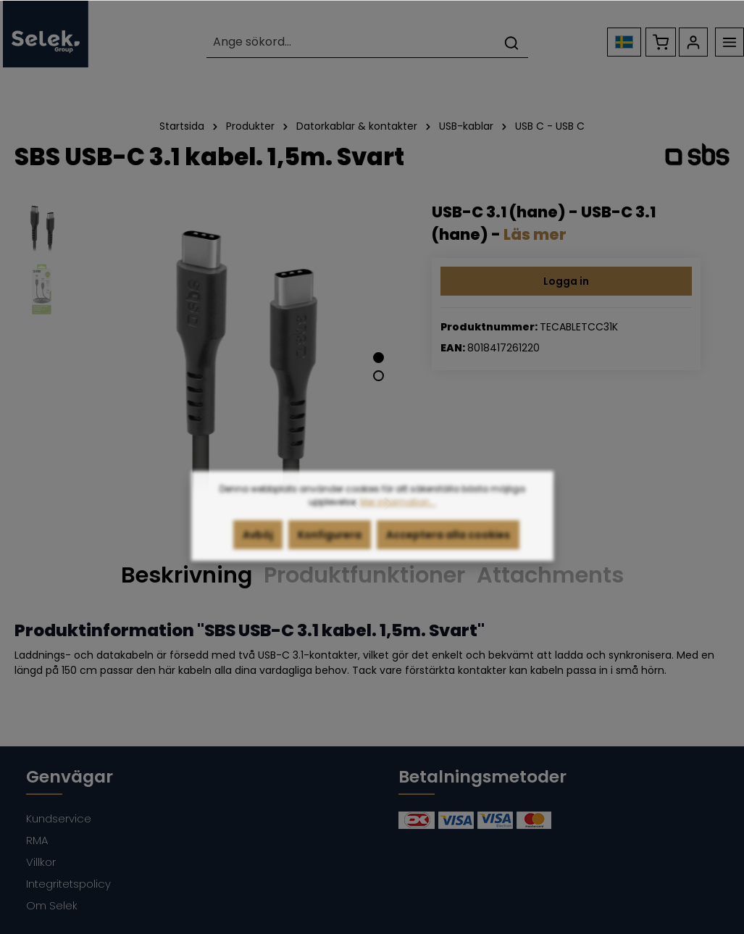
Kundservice (58, 818)
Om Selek (52, 905)
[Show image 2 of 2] (378, 375)
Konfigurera (329, 544)
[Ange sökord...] (350, 42)
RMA (37, 840)
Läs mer (535, 234)
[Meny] (729, 42)
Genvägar (69, 776)
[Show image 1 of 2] (378, 357)
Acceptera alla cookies (448, 544)
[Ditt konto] (693, 42)
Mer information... (398, 511)
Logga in (566, 281)
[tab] (186, 576)
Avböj (258, 544)
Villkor (41, 862)
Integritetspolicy (68, 883)
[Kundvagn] (660, 42)
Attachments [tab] (550, 575)
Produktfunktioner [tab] (364, 575)
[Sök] (511, 42)
